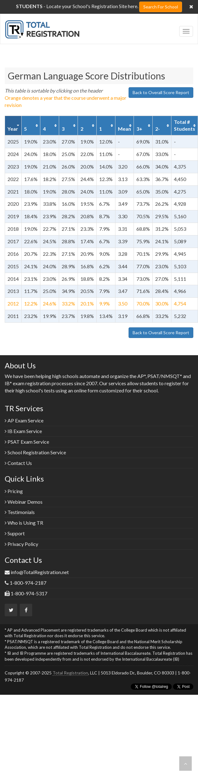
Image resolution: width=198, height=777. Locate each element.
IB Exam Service (23, 431)
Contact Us (18, 463)
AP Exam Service (24, 420)
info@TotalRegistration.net (40, 572)
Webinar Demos (24, 502)
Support (15, 533)
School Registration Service (35, 452)
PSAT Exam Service (27, 442)
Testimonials (20, 512)
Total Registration (70, 672)
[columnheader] (13, 125)
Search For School (160, 6)
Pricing (14, 491)
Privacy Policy (21, 544)
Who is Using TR (24, 523)
